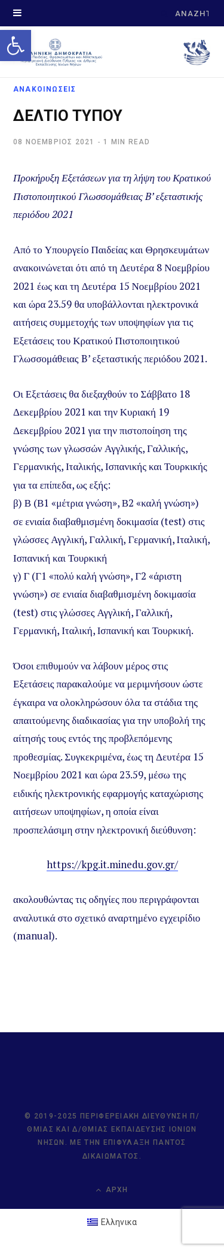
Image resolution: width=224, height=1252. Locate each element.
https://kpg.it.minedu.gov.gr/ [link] (112, 864)
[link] (15, 45)
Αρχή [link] (112, 1190)
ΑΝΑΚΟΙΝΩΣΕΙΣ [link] (44, 89)
